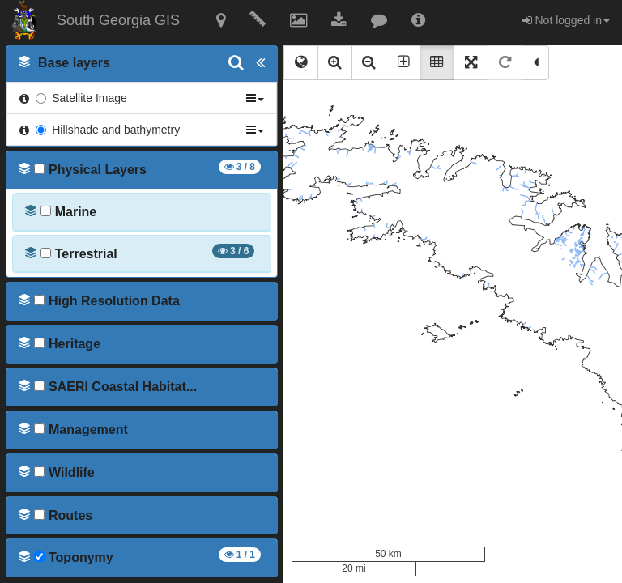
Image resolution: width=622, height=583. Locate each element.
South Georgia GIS (118, 20)
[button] (220, 22)
